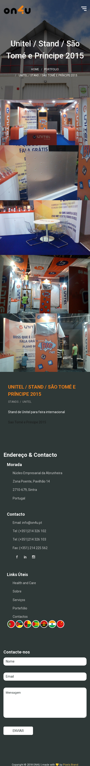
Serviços (19, 600)
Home (35, 69)
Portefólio (20, 608)
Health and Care (24, 583)
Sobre (17, 591)
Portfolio (51, 69)
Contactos (20, 616)
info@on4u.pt (32, 523)
